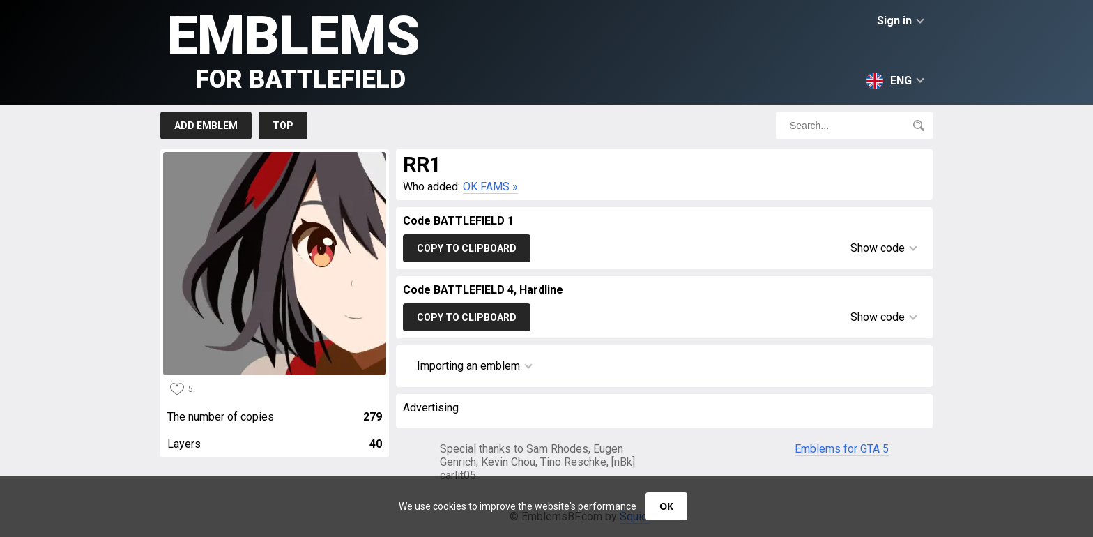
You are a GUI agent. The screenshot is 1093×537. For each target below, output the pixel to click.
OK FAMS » (490, 186)
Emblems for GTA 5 (842, 448)
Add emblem (206, 125)
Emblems (293, 49)
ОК (666, 506)
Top (283, 125)
